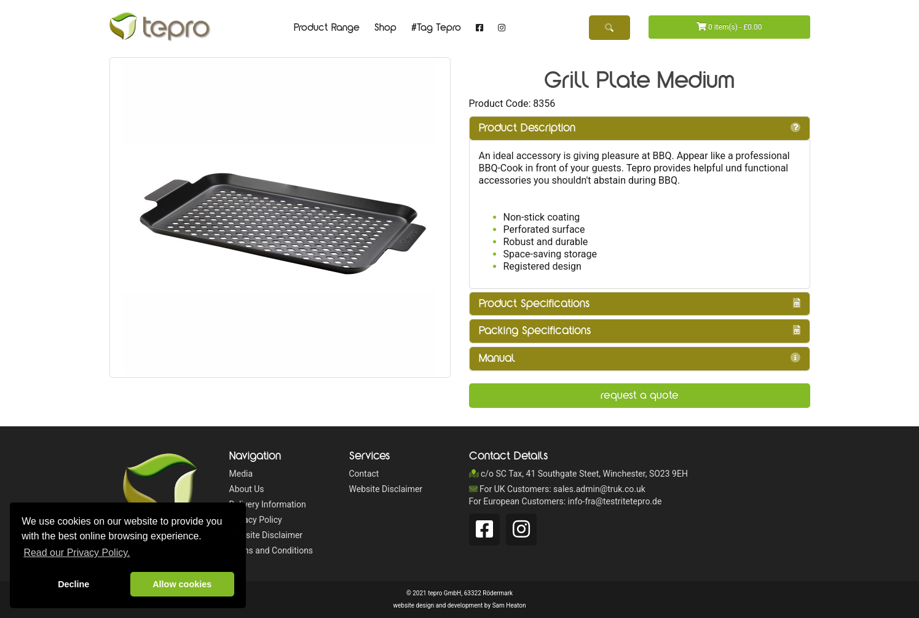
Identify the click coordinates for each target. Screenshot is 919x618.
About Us (246, 489)
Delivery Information (267, 504)
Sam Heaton (509, 605)
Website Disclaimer (266, 535)
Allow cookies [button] (181, 584)
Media (241, 474)
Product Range (327, 27)
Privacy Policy (255, 520)
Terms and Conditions (271, 550)
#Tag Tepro (436, 27)
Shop (385, 27)
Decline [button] (73, 584)
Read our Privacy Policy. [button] (76, 552)
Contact (364, 474)
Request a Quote (640, 395)
